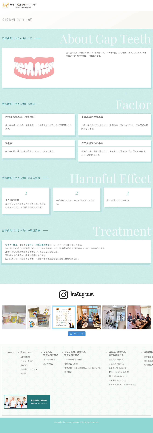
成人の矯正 (48, 363)
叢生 (119, 372)
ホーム (11, 352)
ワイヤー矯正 (11, 244)
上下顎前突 (118, 367)
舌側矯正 (71, 363)
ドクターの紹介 (26, 361)
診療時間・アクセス (28, 369)
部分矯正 (68, 372)
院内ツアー (25, 365)
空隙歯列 (118, 380)
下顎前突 (117, 363)
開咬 (118, 376)
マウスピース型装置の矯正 (37, 244)
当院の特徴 (25, 356)
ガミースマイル (123, 384)
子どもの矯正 (49, 359)
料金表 (23, 373)
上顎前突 (117, 359)
